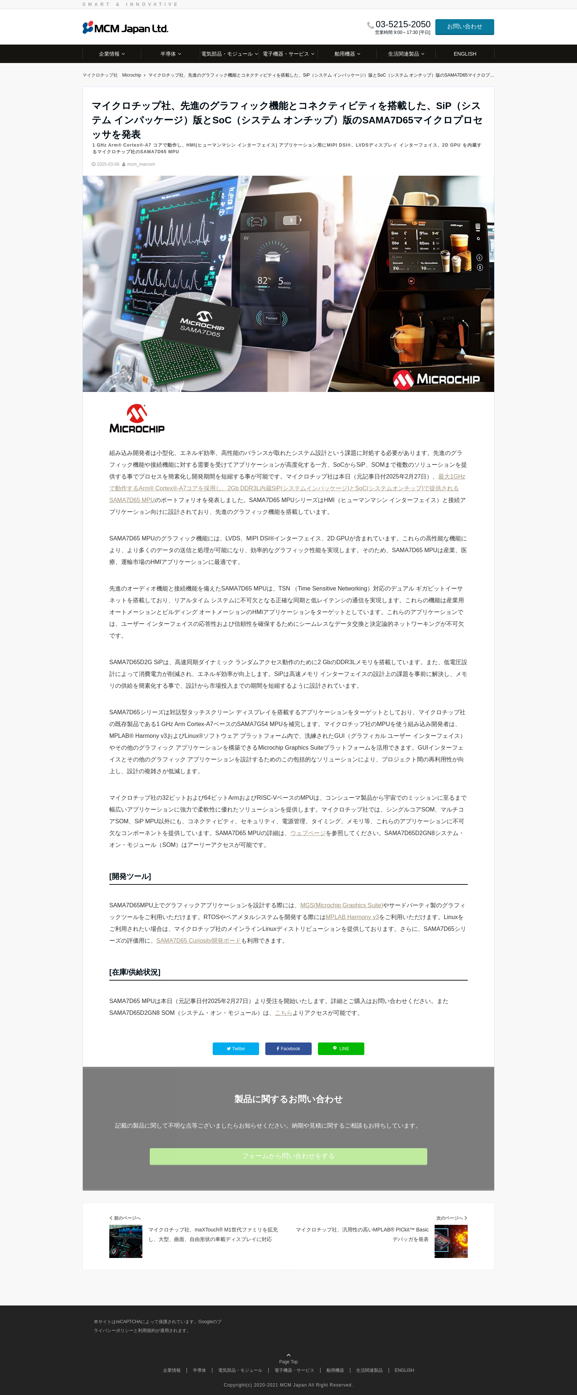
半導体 (168, 54)
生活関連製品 (403, 54)
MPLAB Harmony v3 (352, 917)
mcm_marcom (141, 164)
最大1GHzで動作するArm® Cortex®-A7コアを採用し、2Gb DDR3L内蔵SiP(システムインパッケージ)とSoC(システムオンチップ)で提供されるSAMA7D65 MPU (287, 488)
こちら (284, 1013)
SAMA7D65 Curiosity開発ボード (198, 940)
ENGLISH (465, 54)
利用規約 (147, 1330)
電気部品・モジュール (227, 54)
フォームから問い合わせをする (288, 1156)
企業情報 (109, 54)
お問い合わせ (464, 26)
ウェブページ (308, 833)
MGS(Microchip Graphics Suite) (341, 905)
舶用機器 (344, 54)
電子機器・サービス (286, 54)
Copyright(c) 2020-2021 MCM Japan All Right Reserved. (288, 1385)
